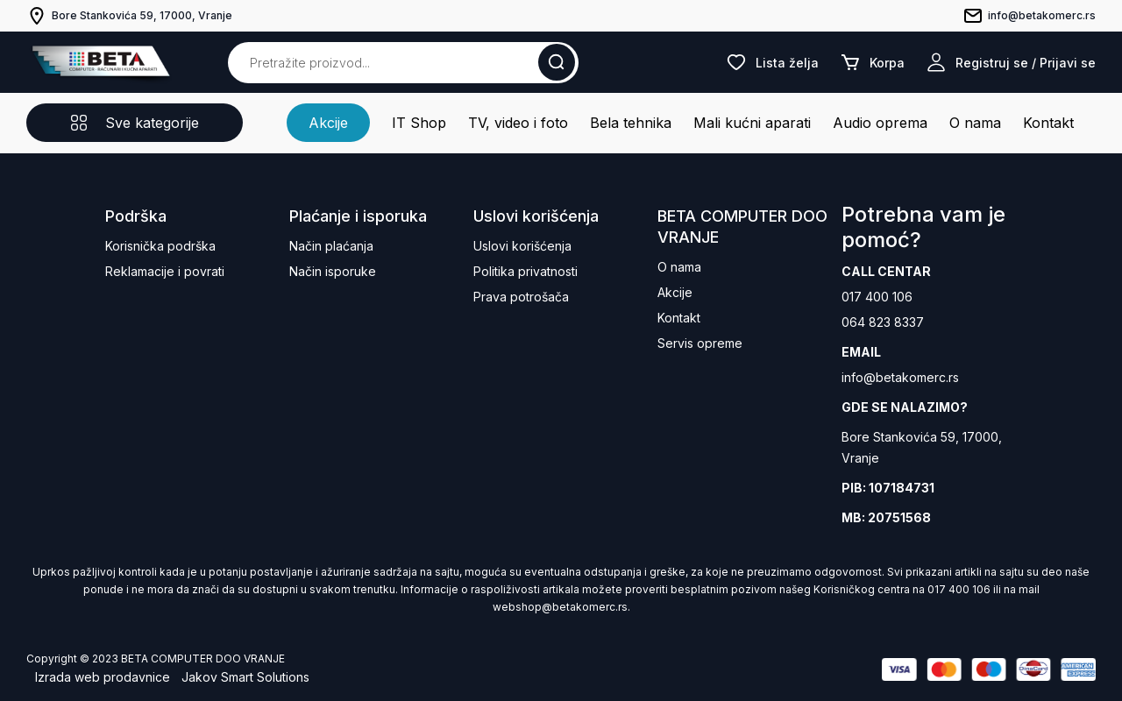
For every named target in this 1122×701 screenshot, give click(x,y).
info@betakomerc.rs (900, 377)
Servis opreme (699, 343)
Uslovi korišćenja (522, 245)
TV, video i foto (518, 122)
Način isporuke (332, 271)
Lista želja (772, 62)
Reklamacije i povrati (164, 271)
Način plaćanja (331, 245)
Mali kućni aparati (752, 122)
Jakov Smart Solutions (245, 676)
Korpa (872, 62)
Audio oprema (880, 122)
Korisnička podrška (160, 245)
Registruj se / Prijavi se (1011, 62)
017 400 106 (877, 296)
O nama (975, 122)
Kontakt (1048, 122)
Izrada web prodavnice (102, 676)
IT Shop (419, 122)
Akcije (328, 122)
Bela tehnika (630, 122)
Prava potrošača (521, 296)
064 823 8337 (883, 322)
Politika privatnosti (525, 271)
